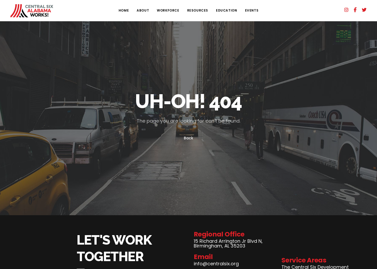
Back (188, 138)
